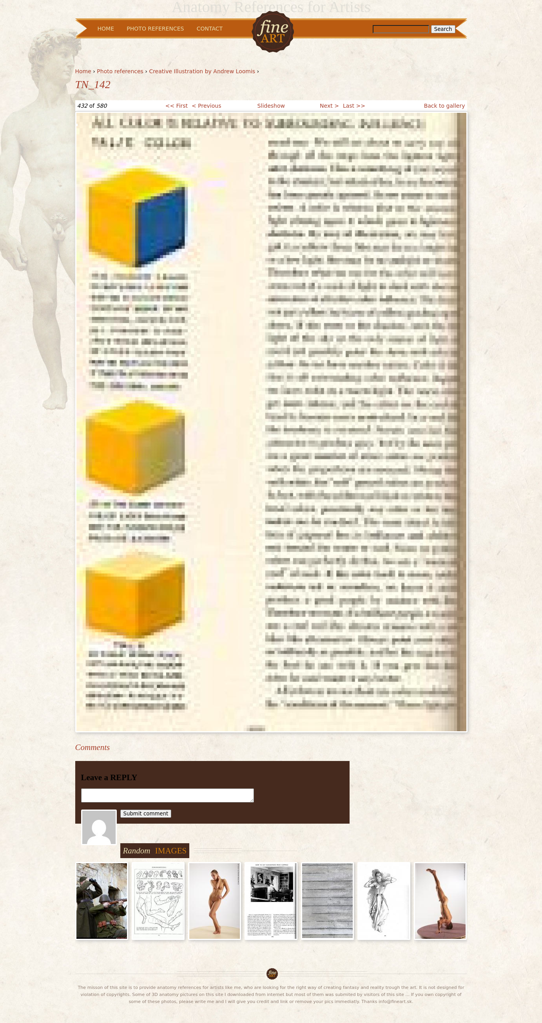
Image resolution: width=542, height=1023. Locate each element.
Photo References (155, 28)
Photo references (120, 71)
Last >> (354, 106)
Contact (210, 28)
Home (83, 71)
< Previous (206, 106)
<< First (176, 106)
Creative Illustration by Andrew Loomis (202, 71)
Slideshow (271, 106)
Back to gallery (444, 106)
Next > (329, 106)
